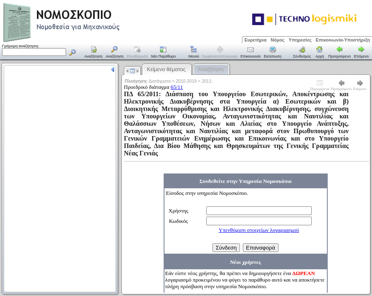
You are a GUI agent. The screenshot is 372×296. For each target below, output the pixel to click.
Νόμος (278, 39)
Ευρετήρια (255, 39)
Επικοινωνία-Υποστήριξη (343, 39)
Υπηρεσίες (300, 39)
